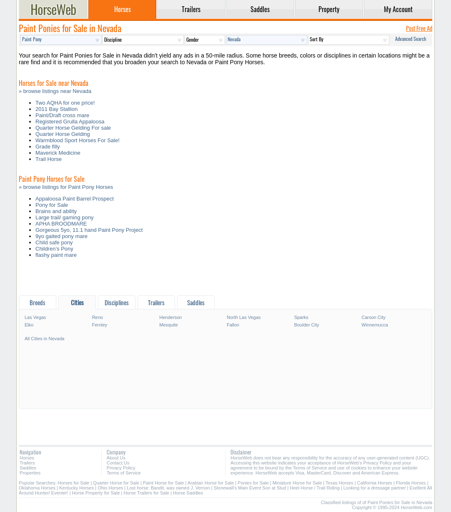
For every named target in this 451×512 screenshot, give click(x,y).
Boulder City (306, 324)
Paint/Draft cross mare (62, 115)
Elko (29, 324)
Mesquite (168, 324)
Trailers (27, 462)
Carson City (373, 317)
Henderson (170, 317)
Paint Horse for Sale (163, 482)
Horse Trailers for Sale (146, 492)
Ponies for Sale (253, 482)
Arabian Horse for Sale (211, 482)
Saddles (28, 467)
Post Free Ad (419, 28)
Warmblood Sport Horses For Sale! (77, 140)
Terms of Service (124, 472)
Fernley (100, 324)
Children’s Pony (54, 249)
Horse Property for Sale (96, 492)
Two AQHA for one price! (65, 103)
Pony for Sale (51, 205)
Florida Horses (411, 482)
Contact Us (118, 462)
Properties (30, 472)
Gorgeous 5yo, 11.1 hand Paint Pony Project (89, 230)
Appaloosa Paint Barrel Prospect (74, 199)
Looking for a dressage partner (374, 487)
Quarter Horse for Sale (116, 482)
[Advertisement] (225, 279)
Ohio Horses (110, 487)
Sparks (301, 317)
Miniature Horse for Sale (297, 482)
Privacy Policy (121, 467)
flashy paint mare (56, 255)
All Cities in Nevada (44, 338)
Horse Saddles (188, 492)
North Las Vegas (244, 317)
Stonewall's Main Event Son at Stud (250, 487)
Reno (97, 317)
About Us (116, 457)
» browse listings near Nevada (55, 91)
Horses (27, 457)
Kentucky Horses (76, 487)
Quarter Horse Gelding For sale (73, 128)
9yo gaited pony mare (61, 236)
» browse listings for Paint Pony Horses (66, 187)
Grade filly (47, 146)
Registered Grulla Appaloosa (70, 121)
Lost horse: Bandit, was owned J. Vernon (168, 487)
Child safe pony (54, 242)
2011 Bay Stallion (56, 109)
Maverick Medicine (57, 153)
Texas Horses (339, 482)
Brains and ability (56, 211)
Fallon (233, 324)
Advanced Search (410, 38)
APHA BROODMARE (61, 224)
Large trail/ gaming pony (64, 217)
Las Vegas (35, 317)
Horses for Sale (74, 482)
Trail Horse (48, 159)
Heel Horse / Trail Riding (315, 487)
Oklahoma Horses (37, 487)
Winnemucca (374, 324)
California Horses (374, 482)
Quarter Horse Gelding (62, 134)
